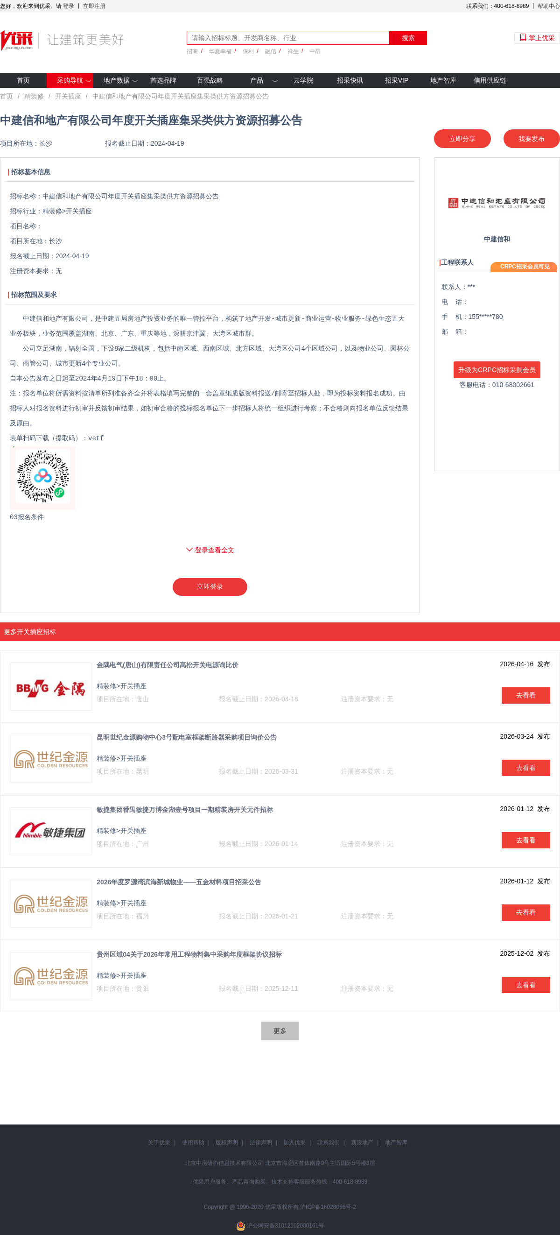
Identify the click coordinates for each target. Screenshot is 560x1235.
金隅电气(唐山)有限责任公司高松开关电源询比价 (167, 665)
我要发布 (531, 138)
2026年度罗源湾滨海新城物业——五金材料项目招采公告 (179, 882)
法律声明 (261, 1142)
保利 (248, 51)
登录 (68, 6)
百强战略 (210, 80)
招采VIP (397, 80)
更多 (280, 1031)
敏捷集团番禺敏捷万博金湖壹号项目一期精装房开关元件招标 (185, 809)
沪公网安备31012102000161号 (285, 1225)
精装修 (34, 96)
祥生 (293, 51)
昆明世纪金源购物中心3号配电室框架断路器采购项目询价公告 (187, 737)
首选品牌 (163, 80)
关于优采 (159, 1142)
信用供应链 (490, 80)
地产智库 (443, 80)
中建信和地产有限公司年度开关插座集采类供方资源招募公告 (180, 96)
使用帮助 (193, 1142)
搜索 (408, 38)
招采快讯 (350, 80)
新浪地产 (362, 1142)
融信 (270, 51)
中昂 (315, 51)
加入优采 (294, 1142)
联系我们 (328, 1142)
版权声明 (227, 1142)
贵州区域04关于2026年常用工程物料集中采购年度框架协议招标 (189, 954)
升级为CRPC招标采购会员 (497, 370)
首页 (23, 80)
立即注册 (94, 6)
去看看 (526, 695)
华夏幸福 (220, 51)
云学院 (303, 80)
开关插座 (68, 96)
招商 (192, 51)
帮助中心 (549, 6)
